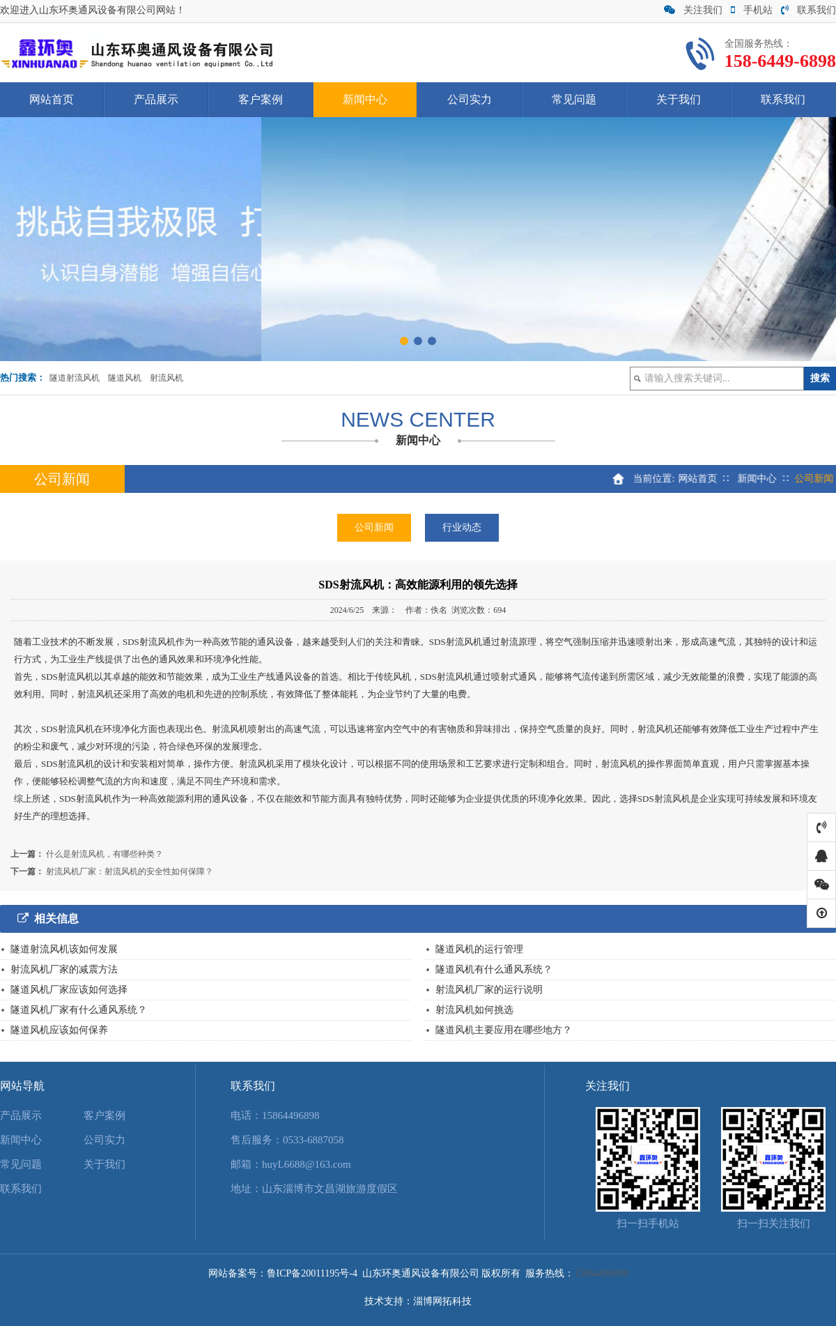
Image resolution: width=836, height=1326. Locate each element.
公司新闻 (374, 527)
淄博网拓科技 (442, 1301)
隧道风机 (124, 378)
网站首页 (51, 99)
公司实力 (469, 99)
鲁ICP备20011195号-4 (312, 1273)
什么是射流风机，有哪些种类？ (104, 854)
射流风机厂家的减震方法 (64, 969)
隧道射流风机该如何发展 (64, 949)
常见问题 (574, 99)
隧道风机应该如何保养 (59, 1030)
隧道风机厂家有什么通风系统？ (78, 1010)
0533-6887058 (313, 1139)
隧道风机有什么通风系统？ (493, 969)
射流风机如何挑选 (474, 1010)
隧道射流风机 (74, 378)
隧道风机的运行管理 (479, 949)
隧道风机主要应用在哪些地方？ (503, 1030)
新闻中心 (365, 99)
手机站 (752, 10)
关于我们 (678, 99)
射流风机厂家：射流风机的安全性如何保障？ (129, 871)
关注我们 (693, 10)
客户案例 (260, 99)
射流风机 (166, 378)
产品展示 (156, 99)
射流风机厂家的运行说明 (489, 989)
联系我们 (808, 10)
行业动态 (461, 527)
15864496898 (291, 1115)
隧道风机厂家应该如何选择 (68, 989)
